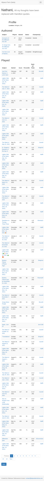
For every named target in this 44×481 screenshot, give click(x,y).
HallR (41, 78)
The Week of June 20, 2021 (5, 393)
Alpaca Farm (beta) (8, 2)
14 (7, 459)
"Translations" (6, 336)
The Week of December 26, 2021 (5, 237)
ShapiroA (40, 147)
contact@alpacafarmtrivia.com (34, 478)
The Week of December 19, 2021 (5, 244)
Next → (12, 459)
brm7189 (40, 324)
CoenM (41, 87)
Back (4, 464)
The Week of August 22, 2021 (5, 343)
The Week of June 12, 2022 (5, 119)
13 (3, 459)
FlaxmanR (40, 277)
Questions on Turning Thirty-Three (5, 222)
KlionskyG (40, 220)
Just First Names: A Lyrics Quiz (5, 73)
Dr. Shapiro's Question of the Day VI (5, 149)
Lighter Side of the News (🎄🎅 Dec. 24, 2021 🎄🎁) (5, 253)
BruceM (41, 71)
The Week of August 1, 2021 (5, 359)
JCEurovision (39, 438)
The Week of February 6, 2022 (5, 197)
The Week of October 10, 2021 (5, 331)
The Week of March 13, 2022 (5, 182)
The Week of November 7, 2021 (5, 296)
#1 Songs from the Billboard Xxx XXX (6, 46)
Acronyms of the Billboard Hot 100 (5, 39)
